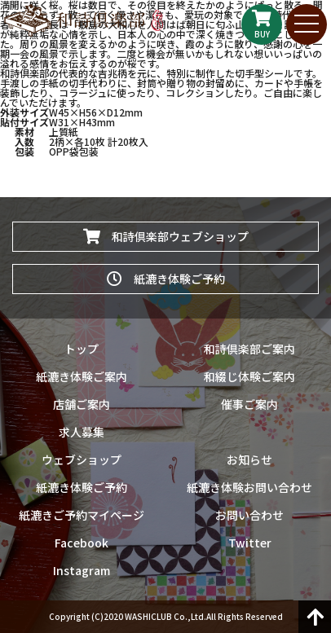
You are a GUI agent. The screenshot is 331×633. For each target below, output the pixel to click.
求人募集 (81, 432)
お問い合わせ (249, 515)
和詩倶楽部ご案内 (249, 349)
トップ (81, 349)
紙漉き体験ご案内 (81, 376)
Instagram (81, 570)
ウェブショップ (81, 459)
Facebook (81, 542)
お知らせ (249, 459)
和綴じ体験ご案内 (249, 376)
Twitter (249, 542)
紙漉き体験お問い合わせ (249, 487)
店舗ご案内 (81, 404)
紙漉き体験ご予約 (166, 278)
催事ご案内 (249, 404)
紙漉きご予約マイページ (81, 515)
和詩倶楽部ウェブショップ (166, 236)
